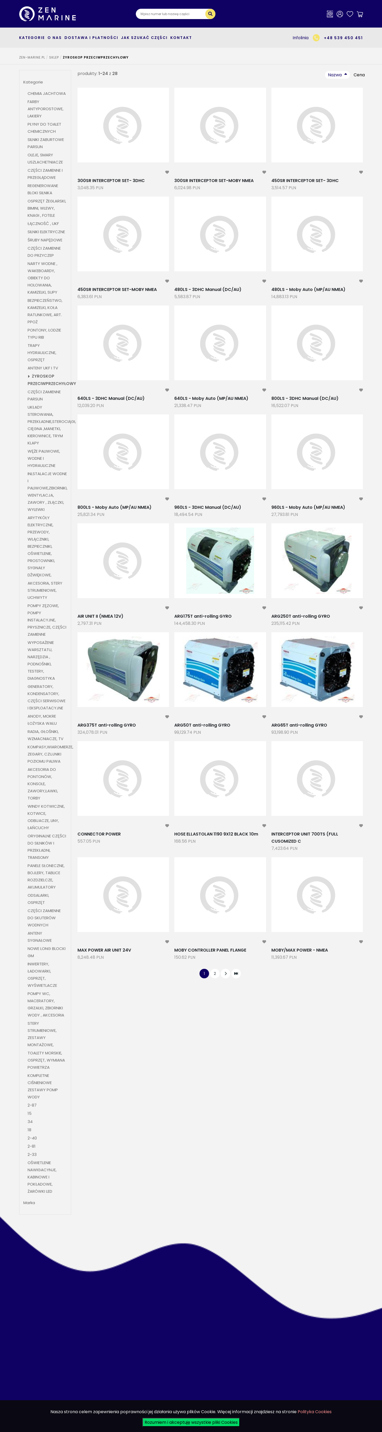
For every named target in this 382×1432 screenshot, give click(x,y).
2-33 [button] (32, 1154)
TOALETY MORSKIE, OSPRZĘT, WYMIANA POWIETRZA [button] (46, 1060)
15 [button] (30, 1113)
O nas (54, 37)
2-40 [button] (32, 1138)
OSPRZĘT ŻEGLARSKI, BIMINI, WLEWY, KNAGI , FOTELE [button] (47, 208)
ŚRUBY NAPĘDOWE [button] (45, 240)
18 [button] (29, 1130)
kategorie (32, 37)
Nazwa (335, 75)
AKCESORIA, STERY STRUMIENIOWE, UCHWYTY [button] (45, 590)
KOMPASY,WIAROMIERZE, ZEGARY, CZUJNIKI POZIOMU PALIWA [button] (50, 754)
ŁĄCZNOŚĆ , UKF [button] (43, 223)
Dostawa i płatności (91, 37)
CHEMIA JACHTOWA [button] (47, 93)
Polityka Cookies (315, 1412)
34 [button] (30, 1121)
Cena (359, 75)
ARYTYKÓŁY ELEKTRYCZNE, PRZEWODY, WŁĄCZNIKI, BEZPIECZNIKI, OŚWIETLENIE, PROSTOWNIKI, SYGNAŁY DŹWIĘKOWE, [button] (41, 546)
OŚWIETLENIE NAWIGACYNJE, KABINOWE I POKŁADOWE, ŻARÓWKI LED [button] (42, 1177)
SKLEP (54, 57)
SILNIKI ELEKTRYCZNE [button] (46, 232)
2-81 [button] (32, 1146)
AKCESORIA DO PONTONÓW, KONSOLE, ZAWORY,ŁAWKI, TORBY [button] (43, 784)
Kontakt (181, 37)
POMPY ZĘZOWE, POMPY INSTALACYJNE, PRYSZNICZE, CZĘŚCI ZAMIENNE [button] (47, 620)
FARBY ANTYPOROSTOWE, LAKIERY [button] (45, 109)
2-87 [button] (32, 1105)
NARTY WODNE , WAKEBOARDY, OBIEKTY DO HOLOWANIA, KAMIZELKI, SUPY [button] (42, 278)
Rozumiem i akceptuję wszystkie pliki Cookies (191, 1422)
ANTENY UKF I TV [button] (43, 368)
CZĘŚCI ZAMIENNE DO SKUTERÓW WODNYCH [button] (44, 918)
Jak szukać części (144, 37)
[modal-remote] (167, 172)
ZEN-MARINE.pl (32, 57)
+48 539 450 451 (343, 38)
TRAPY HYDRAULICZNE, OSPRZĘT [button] (42, 353)
